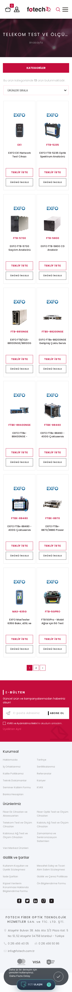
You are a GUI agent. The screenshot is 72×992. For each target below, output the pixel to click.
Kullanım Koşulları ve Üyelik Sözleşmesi (15, 867)
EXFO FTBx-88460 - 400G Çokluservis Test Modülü (53, 435)
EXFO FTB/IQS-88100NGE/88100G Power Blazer (19, 341)
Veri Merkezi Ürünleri (15, 848)
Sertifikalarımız (46, 766)
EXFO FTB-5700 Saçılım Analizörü (19, 248)
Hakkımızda (10, 760)
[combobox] (35, 90)
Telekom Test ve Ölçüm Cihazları (17, 824)
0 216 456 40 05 (18, 943)
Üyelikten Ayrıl (13, 729)
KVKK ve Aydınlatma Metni (22, 723)
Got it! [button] (58, 974)
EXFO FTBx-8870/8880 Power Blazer (52, 528)
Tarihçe (41, 760)
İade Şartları (10, 876)
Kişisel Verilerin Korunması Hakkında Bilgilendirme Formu (16, 887)
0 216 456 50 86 (49, 943)
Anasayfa (36, 42)
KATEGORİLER (36, 68)
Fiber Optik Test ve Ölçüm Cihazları (52, 813)
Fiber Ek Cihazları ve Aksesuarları (15, 813)
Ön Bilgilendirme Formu (51, 883)
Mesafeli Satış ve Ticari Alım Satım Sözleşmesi (51, 867)
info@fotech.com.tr (21, 951)
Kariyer (41, 780)
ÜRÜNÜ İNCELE (19, 182)
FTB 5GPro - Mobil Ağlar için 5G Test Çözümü (52, 621)
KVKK (40, 787)
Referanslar (44, 773)
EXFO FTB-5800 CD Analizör (53, 248)
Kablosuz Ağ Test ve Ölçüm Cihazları (15, 835)
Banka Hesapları (13, 794)
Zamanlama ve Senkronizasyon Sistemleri (47, 837)
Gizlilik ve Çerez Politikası (52, 876)
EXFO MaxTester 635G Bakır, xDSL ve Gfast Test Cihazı (19, 621)
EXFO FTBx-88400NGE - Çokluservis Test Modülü (19, 435)
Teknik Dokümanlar (15, 780)
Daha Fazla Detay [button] (19, 975)
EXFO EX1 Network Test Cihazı (19, 154)
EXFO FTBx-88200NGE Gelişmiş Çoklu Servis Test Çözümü (52, 341)
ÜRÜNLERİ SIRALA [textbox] (17, 90)
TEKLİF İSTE (19, 172)
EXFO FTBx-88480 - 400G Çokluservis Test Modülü (19, 528)
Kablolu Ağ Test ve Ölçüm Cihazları (53, 824)
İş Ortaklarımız (12, 766)
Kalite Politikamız (13, 773)
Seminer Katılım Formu (17, 787)
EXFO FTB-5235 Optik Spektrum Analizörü (52, 154)
